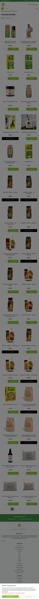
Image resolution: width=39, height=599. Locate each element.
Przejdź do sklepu (10, 596)
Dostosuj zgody (28, 596)
